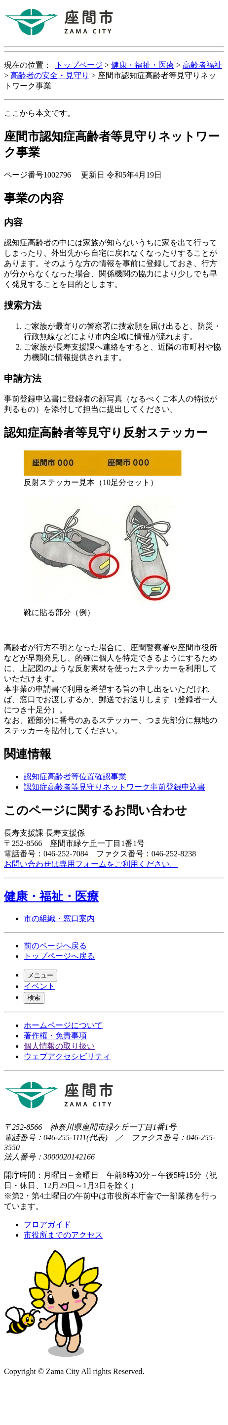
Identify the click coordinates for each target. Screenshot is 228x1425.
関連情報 (27, 754)
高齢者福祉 (202, 65)
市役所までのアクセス (63, 1235)
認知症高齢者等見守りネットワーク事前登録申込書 (114, 787)
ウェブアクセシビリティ (67, 1056)
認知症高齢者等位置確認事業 (75, 776)
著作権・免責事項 (55, 1035)
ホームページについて (63, 1025)
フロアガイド (47, 1224)
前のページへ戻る (55, 945)
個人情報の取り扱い (59, 1046)
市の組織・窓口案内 (59, 918)
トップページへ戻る (59, 956)
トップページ (79, 65)
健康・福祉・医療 (142, 65)
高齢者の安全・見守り (49, 75)
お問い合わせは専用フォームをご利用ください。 (91, 864)
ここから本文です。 (39, 113)
